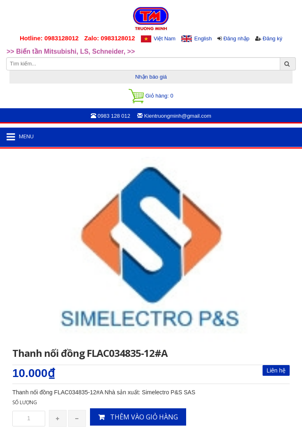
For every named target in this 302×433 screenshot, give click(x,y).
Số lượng (24, 402)
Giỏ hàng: (151, 96)
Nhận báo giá (151, 77)
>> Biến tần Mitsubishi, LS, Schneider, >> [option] (71, 52)
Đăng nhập (236, 38)
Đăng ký (272, 38)
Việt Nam (164, 38)
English (203, 38)
